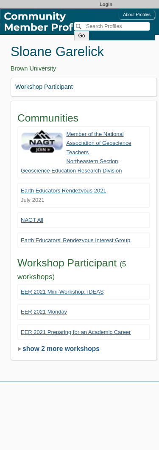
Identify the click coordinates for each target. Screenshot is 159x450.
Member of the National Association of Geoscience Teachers (98, 143)
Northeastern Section (92, 161)
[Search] (112, 26)
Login (106, 4)
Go (81, 36)
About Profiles (137, 14)
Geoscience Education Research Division (71, 170)
